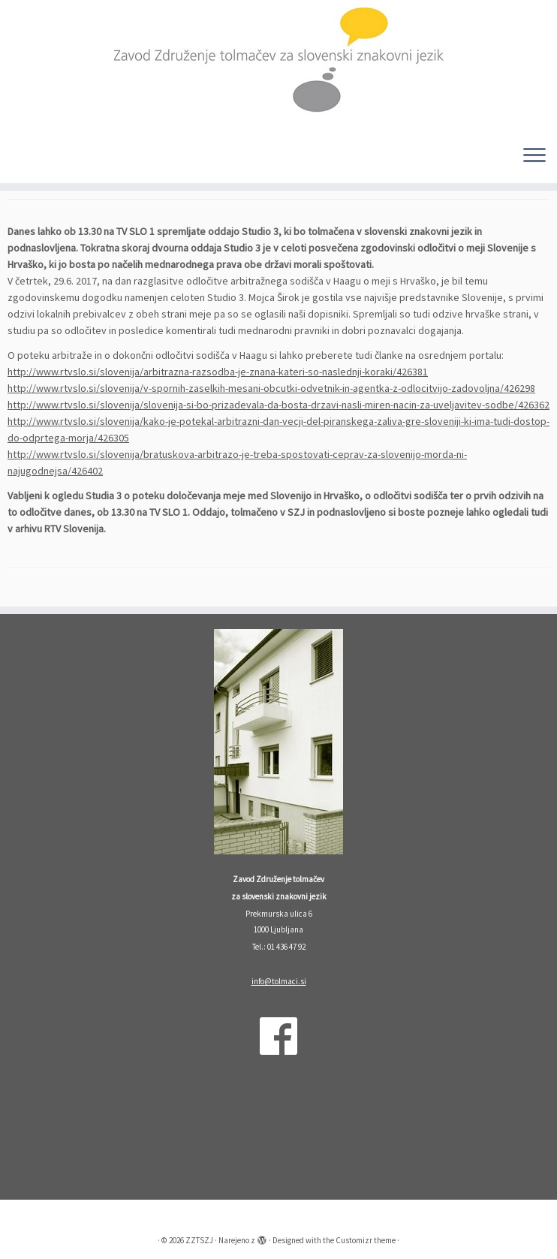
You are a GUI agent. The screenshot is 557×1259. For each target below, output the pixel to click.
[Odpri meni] (534, 156)
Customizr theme (366, 1240)
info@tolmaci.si (278, 981)
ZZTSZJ (199, 1240)
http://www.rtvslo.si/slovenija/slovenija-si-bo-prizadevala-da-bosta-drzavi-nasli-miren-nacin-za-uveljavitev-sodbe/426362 (278, 404)
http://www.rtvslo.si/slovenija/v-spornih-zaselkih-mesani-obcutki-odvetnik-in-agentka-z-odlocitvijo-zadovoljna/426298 (271, 388)
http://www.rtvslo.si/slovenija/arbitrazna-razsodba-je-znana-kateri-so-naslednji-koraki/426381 (218, 371)
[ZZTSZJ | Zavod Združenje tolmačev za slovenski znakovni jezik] (278, 66)
